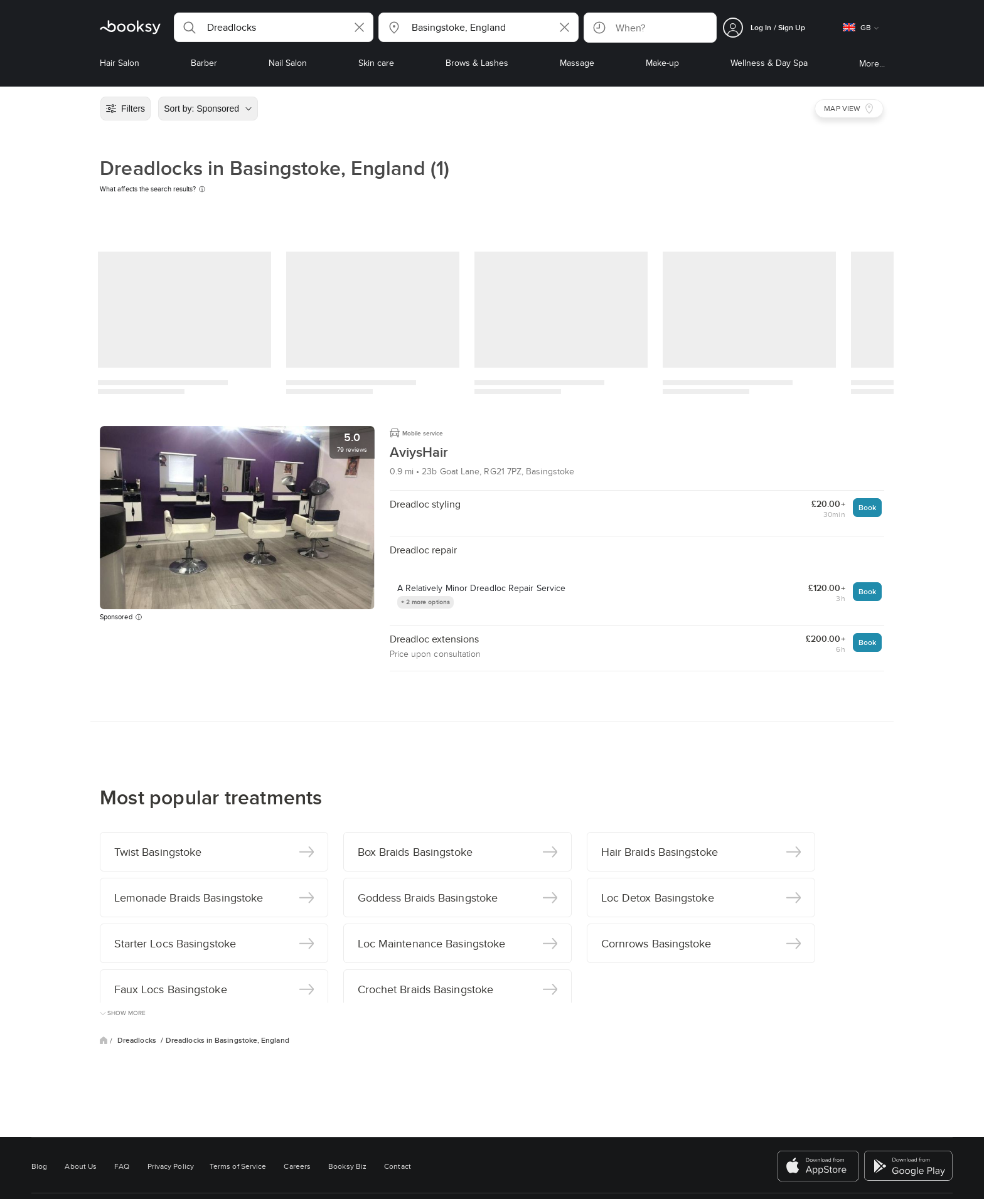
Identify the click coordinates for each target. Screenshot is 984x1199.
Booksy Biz (347, 1166)
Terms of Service (238, 1166)
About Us (81, 1166)
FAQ (121, 1166)
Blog (39, 1166)
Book (867, 507)
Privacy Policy (170, 1166)
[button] (273, 27)
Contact (397, 1166)
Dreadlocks (137, 1040)
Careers (297, 1166)
